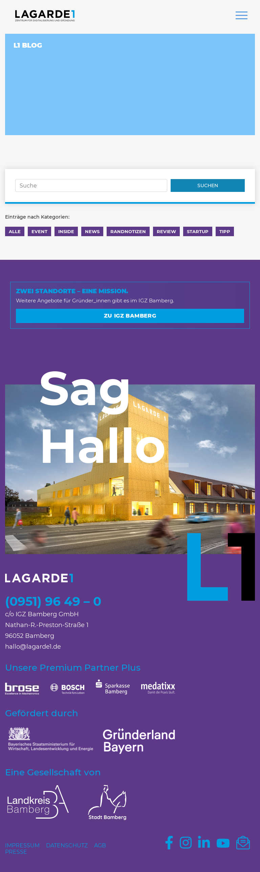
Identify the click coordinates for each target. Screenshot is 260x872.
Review (166, 231)
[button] (241, 16)
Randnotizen (128, 231)
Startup (198, 231)
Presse (16, 852)
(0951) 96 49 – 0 (53, 601)
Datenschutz (67, 845)
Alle (15, 231)
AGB (100, 845)
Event (39, 231)
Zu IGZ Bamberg (130, 316)
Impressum (22, 845)
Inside (66, 231)
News (92, 231)
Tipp (224, 231)
